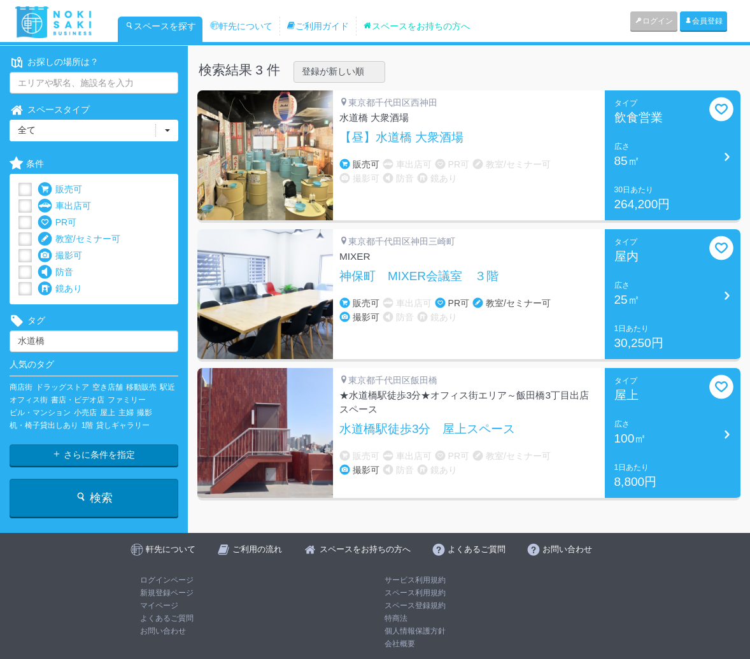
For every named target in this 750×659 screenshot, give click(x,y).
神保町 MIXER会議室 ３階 (419, 276)
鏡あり (60, 288)
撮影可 (60, 255)
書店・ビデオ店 (77, 399)
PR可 (57, 222)
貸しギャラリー (123, 425)
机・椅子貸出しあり (44, 425)
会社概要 (400, 643)
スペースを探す (160, 26)
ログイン (654, 21)
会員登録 (703, 21)
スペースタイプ (50, 110)
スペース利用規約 (415, 592)
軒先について (241, 26)
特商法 (396, 618)
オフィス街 (29, 399)
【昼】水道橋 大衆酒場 (401, 137)
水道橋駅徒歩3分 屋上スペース (427, 429)
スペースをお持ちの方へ (416, 26)
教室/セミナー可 (79, 239)
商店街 (21, 387)
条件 (27, 164)
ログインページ (167, 580)
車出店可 (64, 206)
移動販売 (141, 387)
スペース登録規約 (415, 605)
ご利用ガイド (318, 26)
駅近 (167, 387)
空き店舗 (107, 387)
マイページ (159, 605)
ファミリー (127, 399)
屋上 (107, 412)
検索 (94, 497)
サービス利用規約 (415, 580)
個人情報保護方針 (415, 631)
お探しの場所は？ (54, 62)
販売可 (60, 189)
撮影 (144, 412)
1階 (87, 425)
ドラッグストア (62, 387)
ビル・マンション (40, 412)
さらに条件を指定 (93, 455)
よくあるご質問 (167, 618)
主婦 (126, 412)
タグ (27, 320)
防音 (55, 272)
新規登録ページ (167, 592)
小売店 (85, 412)
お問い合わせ (163, 631)
